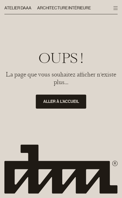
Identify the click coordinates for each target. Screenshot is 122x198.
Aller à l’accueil (61, 101)
